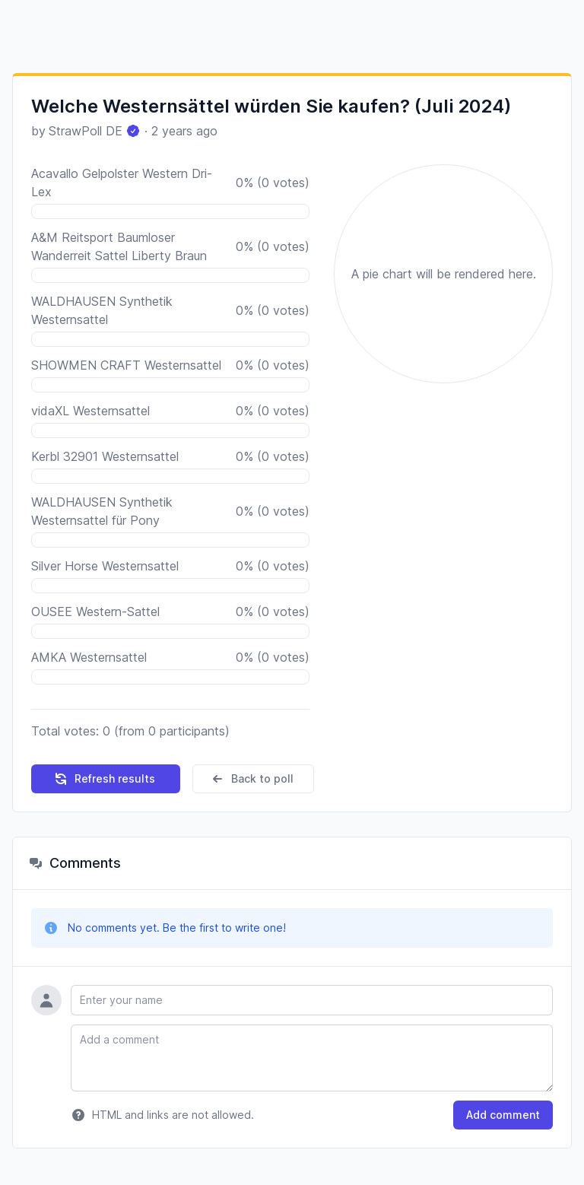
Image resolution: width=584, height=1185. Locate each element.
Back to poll (252, 778)
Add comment (503, 1114)
